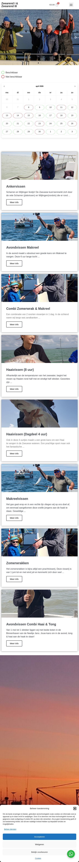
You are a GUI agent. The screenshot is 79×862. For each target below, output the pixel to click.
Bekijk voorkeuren (39, 852)
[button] (74, 808)
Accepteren (39, 837)
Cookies (38, 858)
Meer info (14, 202)
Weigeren (39, 844)
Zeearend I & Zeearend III (9, 5)
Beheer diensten (10, 829)
